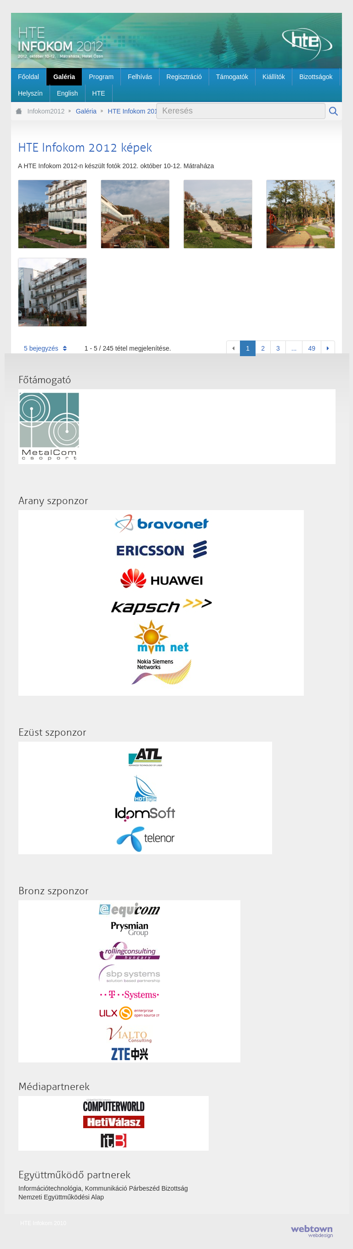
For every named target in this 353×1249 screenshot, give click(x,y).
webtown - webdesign (312, 1231)
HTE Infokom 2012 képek (144, 111)
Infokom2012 (46, 111)
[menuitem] (28, 76)
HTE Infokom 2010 (43, 1223)
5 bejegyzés (45, 348)
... (294, 348)
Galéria (86, 111)
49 (311, 348)
